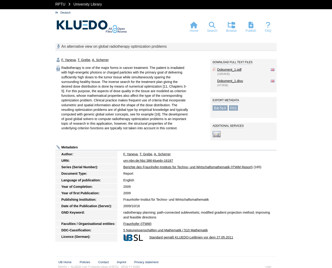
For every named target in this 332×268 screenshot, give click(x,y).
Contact (103, 262)
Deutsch (65, 12)
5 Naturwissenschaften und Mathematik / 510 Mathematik (165, 230)
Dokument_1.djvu (230, 81)
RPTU (60, 4)
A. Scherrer (100, 60)
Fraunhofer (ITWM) (137, 224)
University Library (87, 4)
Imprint (121, 262)
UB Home (64, 262)
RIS (233, 108)
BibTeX (220, 108)
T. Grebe (83, 60)
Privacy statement (146, 262)
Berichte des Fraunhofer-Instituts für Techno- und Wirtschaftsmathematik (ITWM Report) (188, 167)
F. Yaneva (68, 60)
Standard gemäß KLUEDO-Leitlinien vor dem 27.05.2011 (191, 237)
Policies (85, 262)
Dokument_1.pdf (229, 69)
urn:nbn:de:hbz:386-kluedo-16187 (148, 160)
